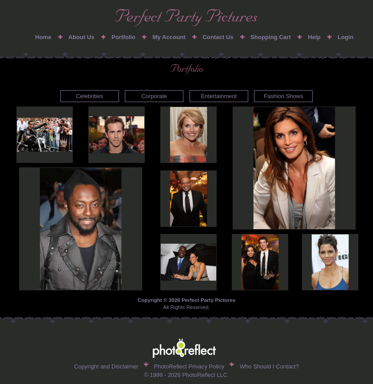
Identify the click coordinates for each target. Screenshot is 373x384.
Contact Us (218, 37)
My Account (168, 37)
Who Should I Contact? (269, 366)
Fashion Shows (283, 96)
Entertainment (219, 96)
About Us (81, 37)
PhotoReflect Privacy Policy (189, 366)
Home (43, 37)
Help (314, 37)
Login (345, 37)
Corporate (154, 96)
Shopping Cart (270, 37)
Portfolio (123, 37)
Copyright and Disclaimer (106, 366)
